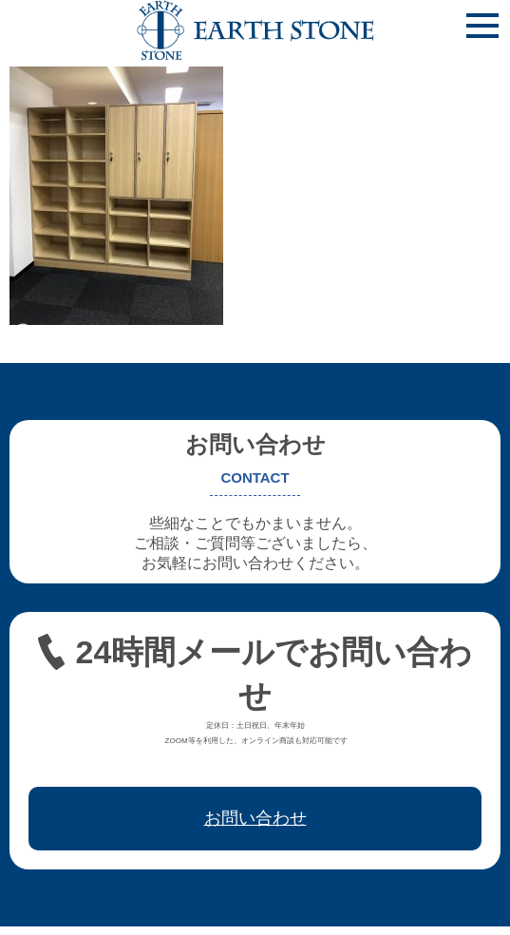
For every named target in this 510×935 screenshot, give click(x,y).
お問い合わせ (255, 818)
